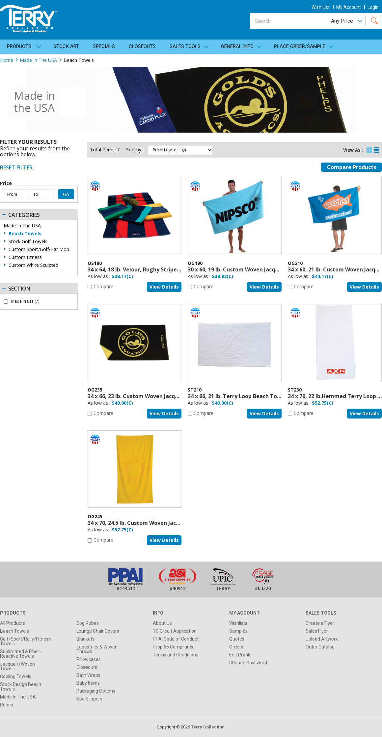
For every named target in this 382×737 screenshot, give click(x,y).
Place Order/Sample (299, 46)
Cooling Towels (15, 676)
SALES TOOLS (185, 46)
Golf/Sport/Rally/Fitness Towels (25, 641)
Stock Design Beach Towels (20, 687)
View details (164, 287)
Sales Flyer (317, 631)
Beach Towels (25, 233)
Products (19, 46)
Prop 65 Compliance (174, 646)
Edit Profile (240, 654)
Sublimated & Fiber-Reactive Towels (20, 654)
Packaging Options (95, 691)
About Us (162, 623)
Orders (236, 646)
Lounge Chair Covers (97, 631)
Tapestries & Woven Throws (97, 649)
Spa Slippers (89, 698)
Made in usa (25, 301)
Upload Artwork (322, 639)
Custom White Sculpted (33, 265)
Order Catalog (320, 646)
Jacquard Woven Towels (17, 666)
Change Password (248, 662)
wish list (321, 7)
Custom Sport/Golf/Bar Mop (39, 249)
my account (348, 7)
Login (373, 7)
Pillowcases (88, 659)
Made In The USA (38, 60)
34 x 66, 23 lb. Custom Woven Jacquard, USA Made (152, 396)
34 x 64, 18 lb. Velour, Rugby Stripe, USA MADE (147, 269)
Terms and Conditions (175, 654)
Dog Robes (87, 623)
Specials (104, 46)
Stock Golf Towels (28, 241)
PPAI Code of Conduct (176, 639)
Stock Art (66, 46)
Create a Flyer (320, 623)
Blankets (85, 639)
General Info (237, 46)
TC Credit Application (175, 631)
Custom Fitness (25, 257)
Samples (238, 631)
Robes (6, 704)
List (376, 148)
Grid (369, 148)
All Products (12, 623)
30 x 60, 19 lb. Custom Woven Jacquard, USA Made (252, 269)
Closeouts (142, 46)
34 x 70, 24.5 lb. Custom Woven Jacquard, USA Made (154, 522)
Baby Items (88, 683)
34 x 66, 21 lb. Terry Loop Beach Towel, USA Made (252, 396)
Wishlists (238, 623)
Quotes (236, 639)
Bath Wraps (88, 675)
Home (6, 60)
